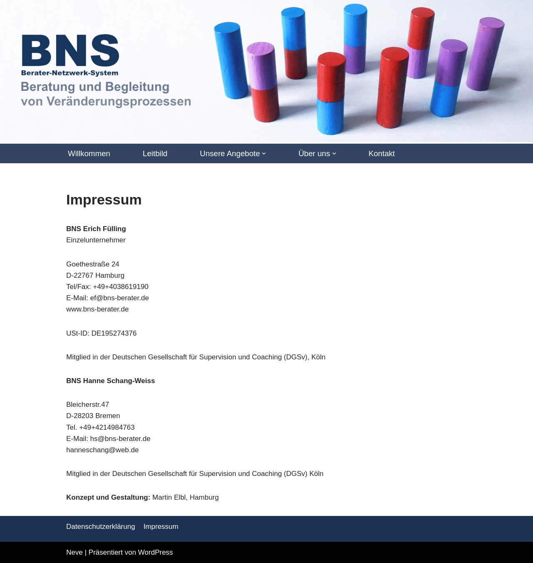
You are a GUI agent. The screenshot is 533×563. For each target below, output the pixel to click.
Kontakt (382, 153)
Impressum (160, 527)
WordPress (155, 552)
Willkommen (89, 153)
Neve (74, 552)
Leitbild (155, 153)
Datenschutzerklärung (100, 527)
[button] (264, 153)
